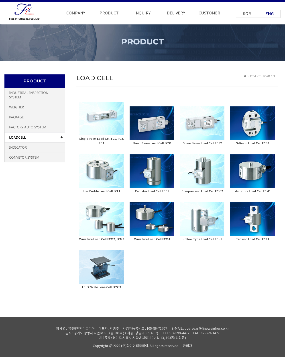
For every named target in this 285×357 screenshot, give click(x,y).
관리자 (187, 346)
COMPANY (75, 13)
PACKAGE (16, 117)
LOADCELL (17, 137)
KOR (247, 14)
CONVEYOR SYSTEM (24, 157)
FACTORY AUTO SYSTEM (27, 127)
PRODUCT (109, 13)
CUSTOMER (209, 13)
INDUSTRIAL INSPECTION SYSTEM (28, 94)
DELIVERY (176, 13)
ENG (269, 14)
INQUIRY (142, 13)
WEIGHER (16, 107)
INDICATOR (18, 147)
